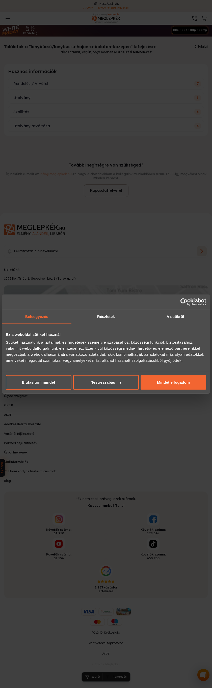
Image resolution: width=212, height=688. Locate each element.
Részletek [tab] (106, 316)
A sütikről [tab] (175, 316)
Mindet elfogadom (173, 382)
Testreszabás (106, 382)
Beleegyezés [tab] (36, 316)
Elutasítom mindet (38, 382)
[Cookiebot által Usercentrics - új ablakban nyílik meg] (184, 302)
